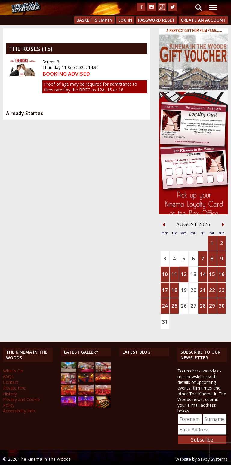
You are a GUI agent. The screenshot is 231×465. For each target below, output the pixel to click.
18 (174, 290)
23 (222, 290)
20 (193, 290)
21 (203, 290)
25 (174, 305)
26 (184, 305)
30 (222, 305)
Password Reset (156, 20)
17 (165, 290)
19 (184, 290)
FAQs (8, 376)
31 (165, 321)
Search (198, 7)
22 (212, 290)
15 (212, 274)
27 (193, 305)
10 (165, 274)
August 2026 (193, 224)
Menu (212, 4)
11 (174, 274)
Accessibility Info (19, 411)
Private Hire (14, 388)
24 (165, 305)
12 (184, 274)
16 (222, 274)
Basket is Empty (94, 20)
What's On (13, 371)
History (10, 394)
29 (212, 305)
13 (193, 274)
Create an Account (203, 20)
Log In (125, 20)
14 (203, 274)
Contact (10, 382)
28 (203, 305)
